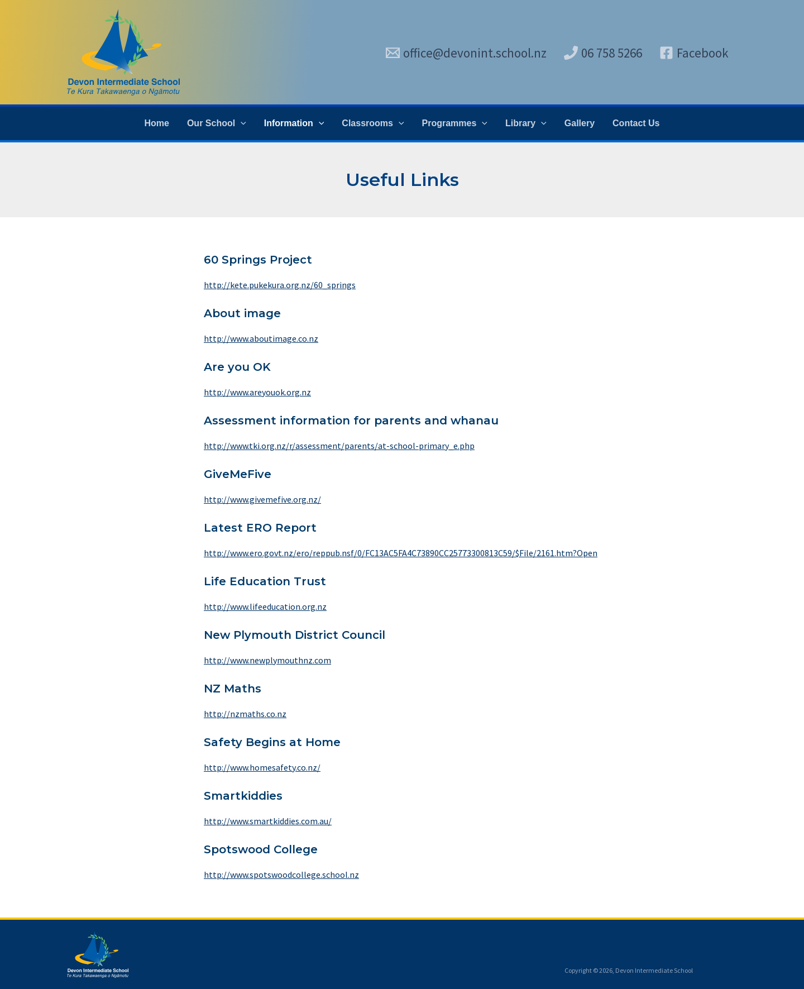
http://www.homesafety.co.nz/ (262, 767)
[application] (240, 123)
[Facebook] (694, 53)
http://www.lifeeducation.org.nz (265, 606)
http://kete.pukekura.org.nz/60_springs (280, 284)
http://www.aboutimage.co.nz (261, 338)
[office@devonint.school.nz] (466, 53)
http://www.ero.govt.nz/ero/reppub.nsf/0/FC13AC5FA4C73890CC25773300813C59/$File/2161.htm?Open (400, 552)
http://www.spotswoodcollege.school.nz (281, 874)
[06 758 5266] (603, 53)
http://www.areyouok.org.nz (257, 392)
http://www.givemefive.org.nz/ (262, 499)
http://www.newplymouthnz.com (267, 660)
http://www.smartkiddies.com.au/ (268, 820)
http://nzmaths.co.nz (245, 713)
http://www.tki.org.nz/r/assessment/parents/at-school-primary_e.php (339, 445)
